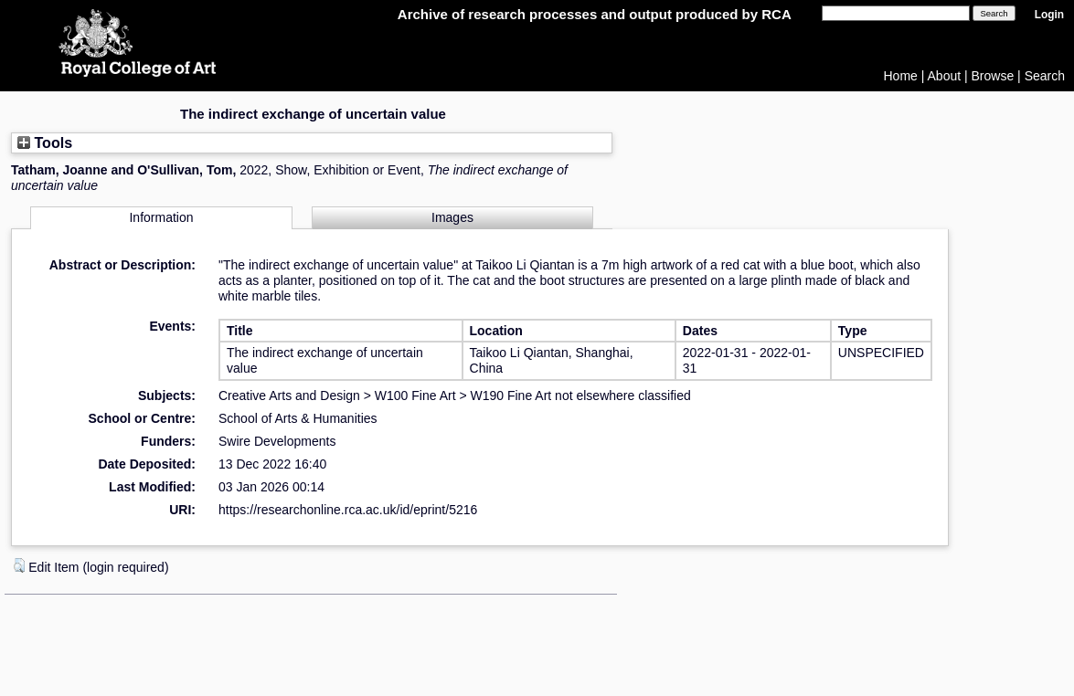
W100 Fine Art (415, 395)
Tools (44, 142)
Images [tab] (452, 217)
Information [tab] (161, 217)
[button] (19, 565)
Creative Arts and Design (289, 395)
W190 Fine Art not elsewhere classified (581, 395)
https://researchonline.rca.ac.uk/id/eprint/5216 (347, 509)
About (945, 76)
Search (1045, 76)
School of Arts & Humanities (297, 418)
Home (901, 76)
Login (1049, 14)
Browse (993, 76)
